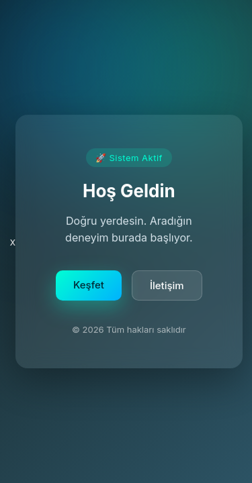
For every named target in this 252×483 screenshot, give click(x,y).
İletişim (167, 285)
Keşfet (88, 284)
